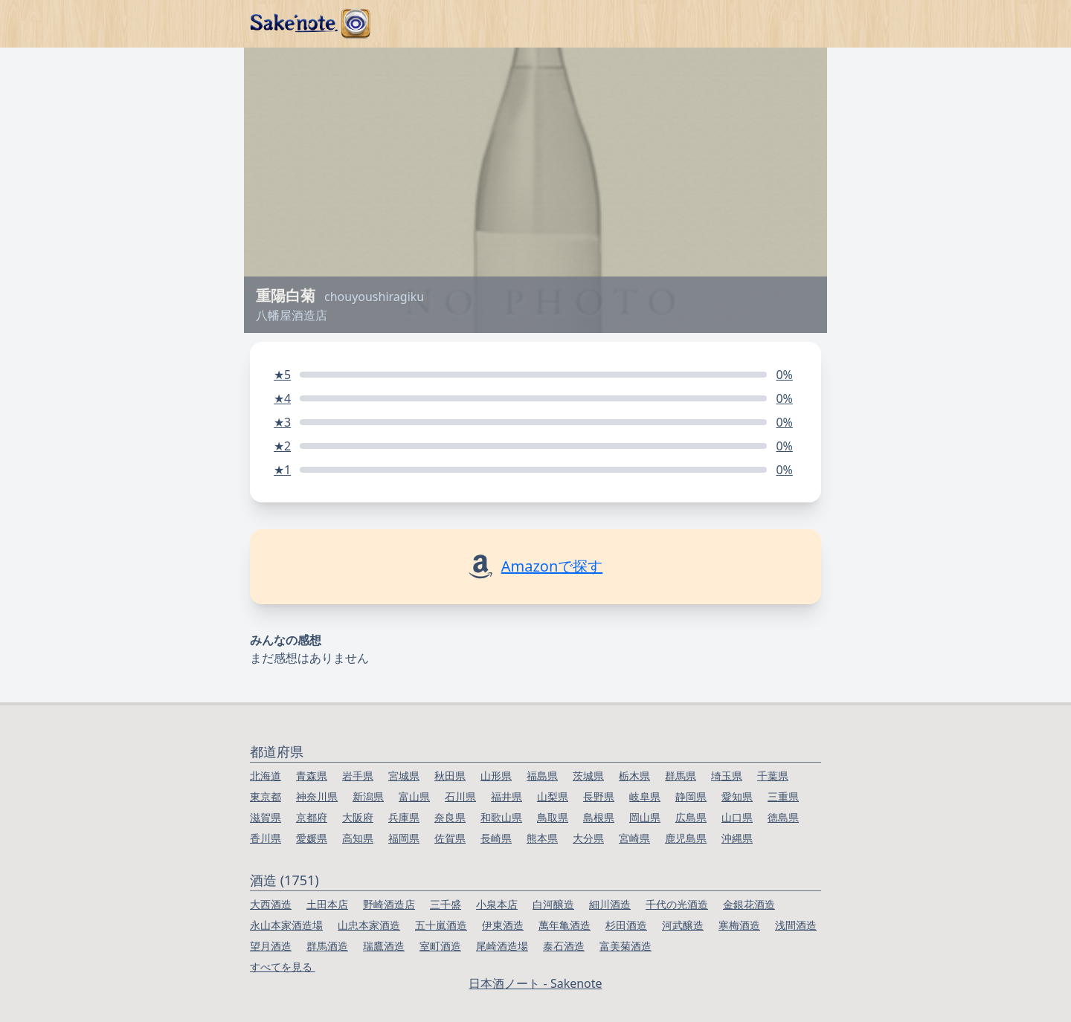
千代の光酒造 (677, 904)
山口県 (737, 817)
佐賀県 (450, 838)
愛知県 (737, 796)
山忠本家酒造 (369, 925)
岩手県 (357, 776)
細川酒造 (610, 904)
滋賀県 (265, 817)
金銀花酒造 (749, 904)
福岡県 (403, 838)
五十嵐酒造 (441, 925)
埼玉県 (726, 776)
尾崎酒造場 (502, 946)
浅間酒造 (796, 925)
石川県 (460, 796)
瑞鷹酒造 (384, 946)
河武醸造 (683, 925)
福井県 (506, 796)
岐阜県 (644, 796)
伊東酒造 (503, 925)
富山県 (414, 796)
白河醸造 (553, 904)
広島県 (691, 817)
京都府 (311, 817)
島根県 (598, 817)
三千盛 (445, 904)
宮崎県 (634, 838)
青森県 (311, 776)
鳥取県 (552, 817)
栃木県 (634, 776)
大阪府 (357, 817)
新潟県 (368, 796)
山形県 (496, 776)
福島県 (542, 776)
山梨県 (552, 796)
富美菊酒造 (625, 946)
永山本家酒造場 (286, 925)
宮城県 (403, 776)
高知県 (357, 838)
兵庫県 (403, 817)
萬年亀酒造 (564, 925)
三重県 (783, 796)
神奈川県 (317, 796)
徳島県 (783, 817)
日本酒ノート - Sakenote (535, 983)
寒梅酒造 (739, 925)
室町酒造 (440, 946)
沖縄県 (737, 838)
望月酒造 (271, 946)
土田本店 (327, 904)
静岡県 (691, 796)
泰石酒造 (564, 946)
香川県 (265, 838)
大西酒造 (271, 904)
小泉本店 (497, 904)
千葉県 (772, 776)
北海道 (265, 776)
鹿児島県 (686, 838)
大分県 (588, 838)
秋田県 (450, 776)
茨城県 (588, 776)
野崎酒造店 (389, 904)
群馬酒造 (327, 946)
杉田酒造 (626, 925)
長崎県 (496, 838)
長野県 (598, 796)
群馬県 (680, 776)
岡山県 (644, 817)
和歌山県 (501, 817)
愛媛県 (311, 838)
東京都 (265, 796)
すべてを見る (282, 967)
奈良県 (450, 817)
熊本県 (542, 838)
